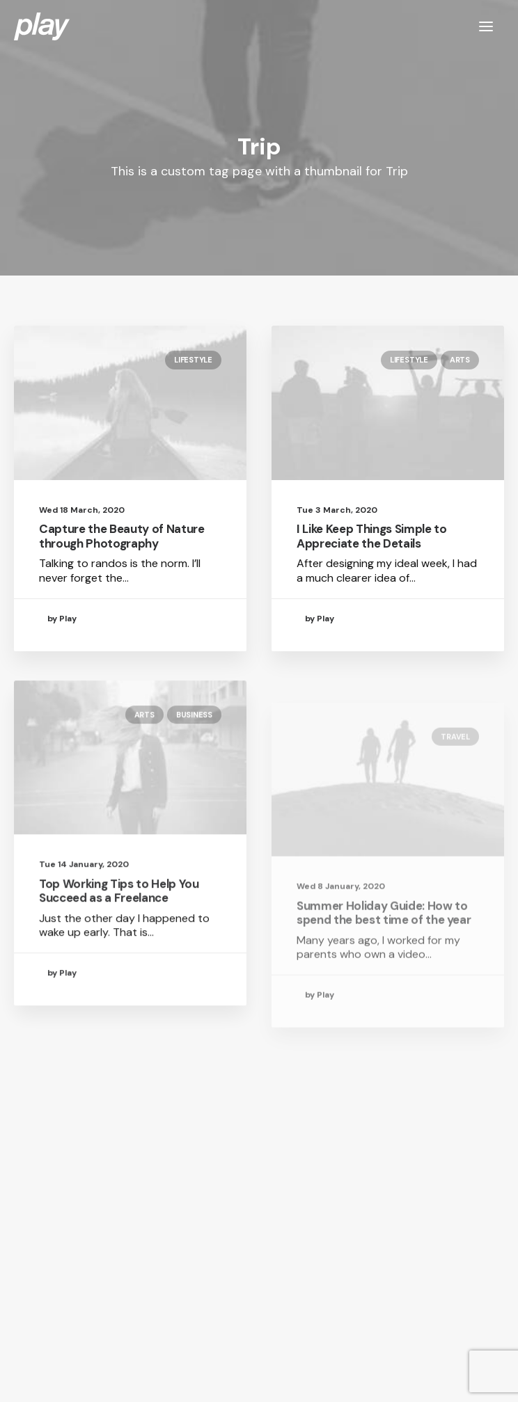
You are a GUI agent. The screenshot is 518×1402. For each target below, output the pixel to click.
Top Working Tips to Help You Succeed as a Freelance (118, 936)
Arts (460, 360)
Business (194, 760)
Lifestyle (193, 360)
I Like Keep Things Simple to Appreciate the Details (371, 535)
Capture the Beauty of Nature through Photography (121, 535)
